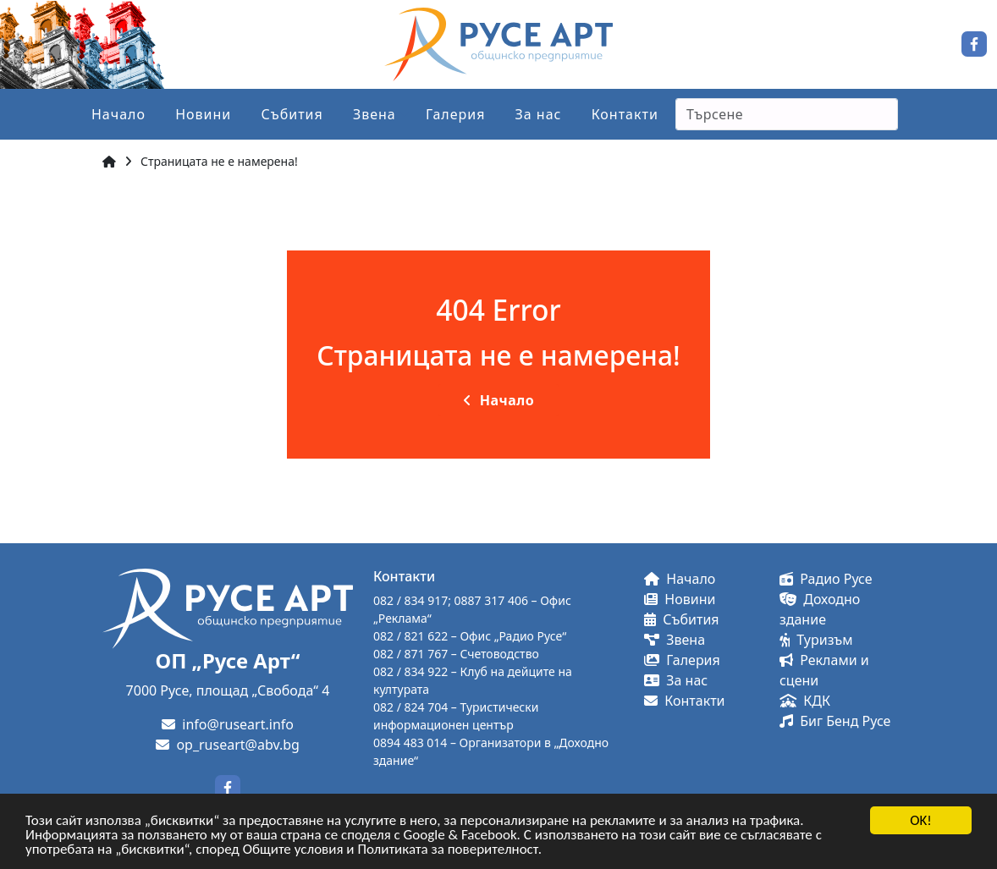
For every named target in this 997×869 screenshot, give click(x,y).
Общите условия (293, 851)
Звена (374, 114)
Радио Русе (826, 578)
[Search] (786, 114)
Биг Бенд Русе (834, 721)
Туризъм (816, 639)
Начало (118, 114)
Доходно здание (819, 609)
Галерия (456, 114)
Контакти (625, 114)
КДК (804, 700)
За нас (538, 114)
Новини (203, 114)
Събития (291, 114)
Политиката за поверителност (447, 851)
